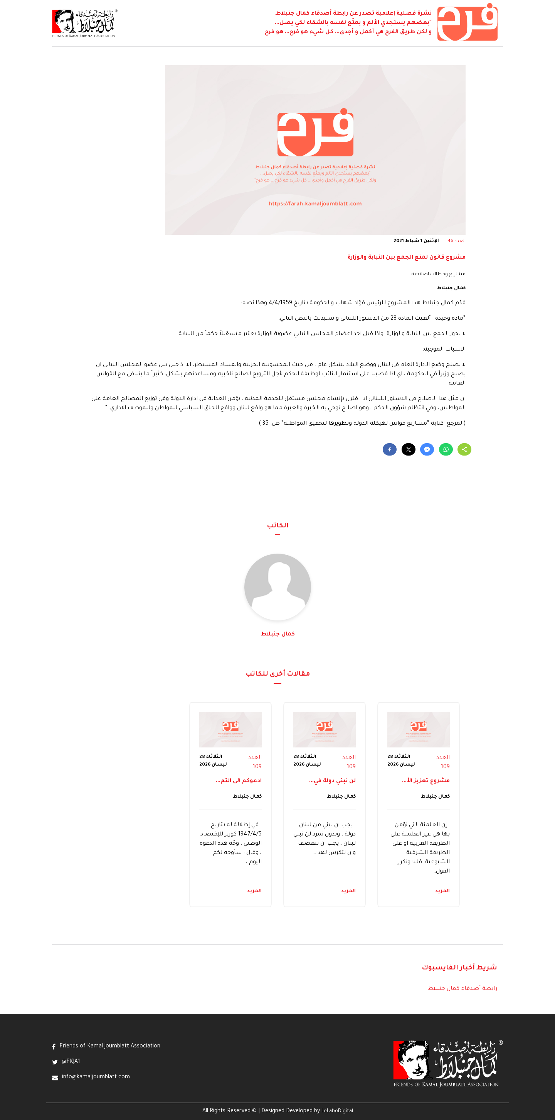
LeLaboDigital (337, 1111)
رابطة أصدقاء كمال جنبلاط (462, 989)
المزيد (442, 891)
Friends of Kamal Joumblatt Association (109, 1047)
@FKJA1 (71, 1062)
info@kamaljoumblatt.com (96, 1077)
